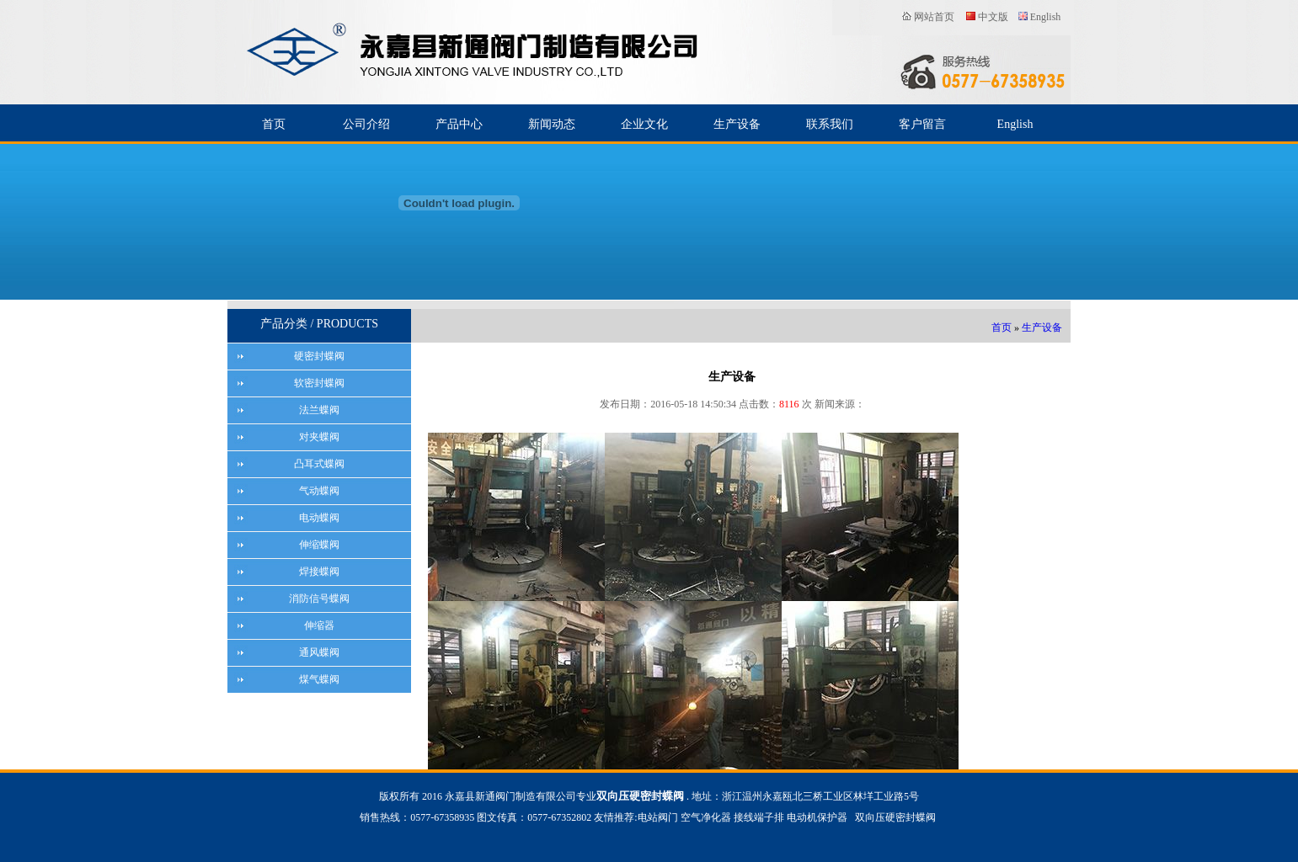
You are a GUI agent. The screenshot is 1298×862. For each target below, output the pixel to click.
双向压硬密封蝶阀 (895, 818)
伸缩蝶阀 (319, 545)
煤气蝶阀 (319, 679)
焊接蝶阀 (319, 571)
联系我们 (829, 124)
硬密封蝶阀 (319, 356)
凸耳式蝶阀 (319, 464)
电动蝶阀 (319, 518)
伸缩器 (319, 625)
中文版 (993, 17)
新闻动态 (551, 124)
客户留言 (922, 124)
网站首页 (934, 17)
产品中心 (459, 124)
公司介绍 (366, 124)
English (1045, 17)
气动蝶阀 (319, 491)
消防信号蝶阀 (319, 598)
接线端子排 (759, 818)
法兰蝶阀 (319, 410)
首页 (274, 124)
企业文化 (644, 124)
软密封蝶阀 (319, 383)
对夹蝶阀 (319, 437)
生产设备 (737, 124)
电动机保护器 (817, 818)
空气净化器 (706, 818)
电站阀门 (658, 818)
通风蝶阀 (319, 652)
